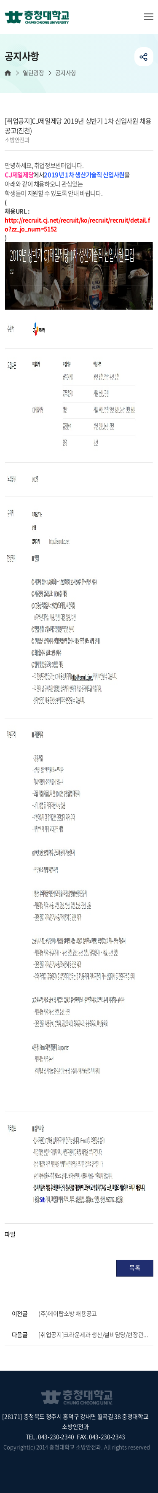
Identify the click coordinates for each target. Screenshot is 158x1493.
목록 (134, 1267)
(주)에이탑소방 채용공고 (67, 1313)
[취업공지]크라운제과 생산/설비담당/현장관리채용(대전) (94, 1334)
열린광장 (33, 73)
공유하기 (143, 56)
